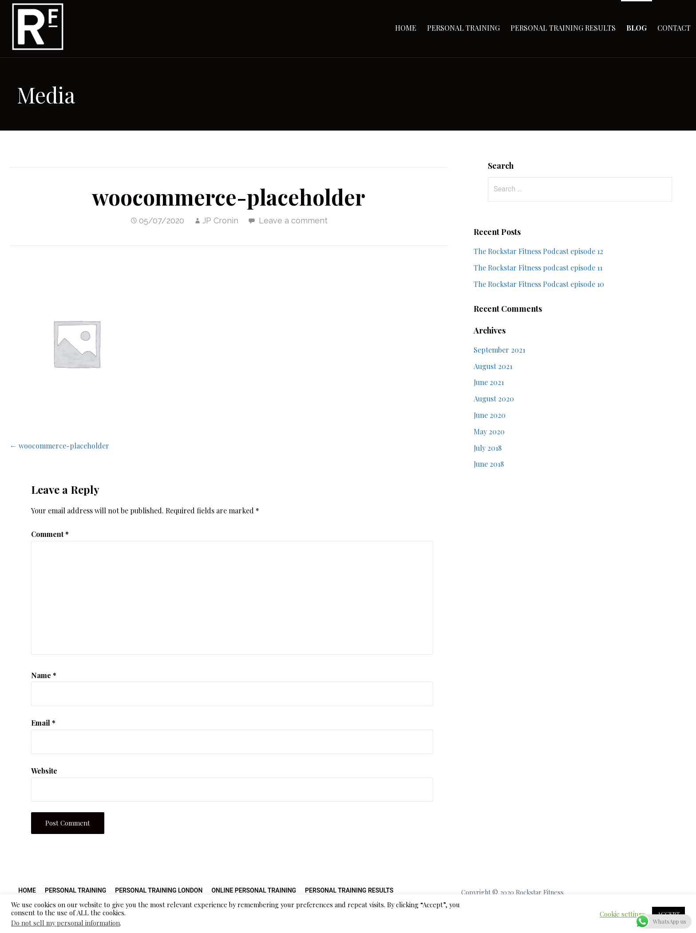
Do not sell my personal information (65, 922)
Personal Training (463, 27)
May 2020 (489, 431)
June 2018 (489, 463)
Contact (674, 27)
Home (405, 27)
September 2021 (499, 349)
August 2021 (493, 366)
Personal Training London (158, 890)
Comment (50, 534)
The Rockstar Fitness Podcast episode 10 (539, 284)
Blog (636, 27)
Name (43, 675)
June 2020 (490, 415)
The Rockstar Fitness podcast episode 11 (538, 267)
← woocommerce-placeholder (59, 445)
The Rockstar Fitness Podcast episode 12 (538, 251)
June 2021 (489, 382)
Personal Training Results (563, 27)
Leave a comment (293, 220)
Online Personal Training (253, 890)
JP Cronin (220, 220)
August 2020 (494, 398)
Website (44, 770)
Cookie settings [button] (622, 914)
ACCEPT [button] (668, 913)
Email (43, 722)
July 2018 (488, 448)
